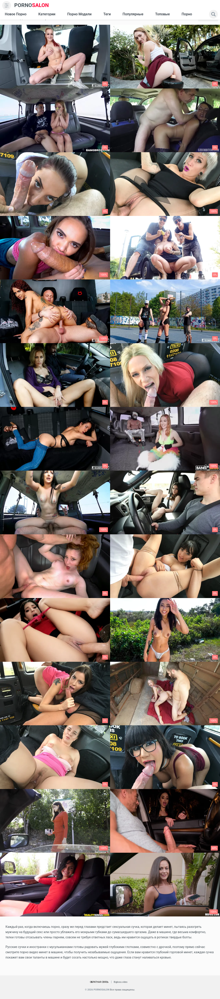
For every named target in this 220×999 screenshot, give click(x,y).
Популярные (133, 14)
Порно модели (79, 14)
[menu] (6, 5)
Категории (46, 14)
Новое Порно (16, 14)
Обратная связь (99, 982)
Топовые (162, 14)
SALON (31, 5)
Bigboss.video (120, 982)
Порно (187, 14)
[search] (213, 14)
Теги (107, 14)
